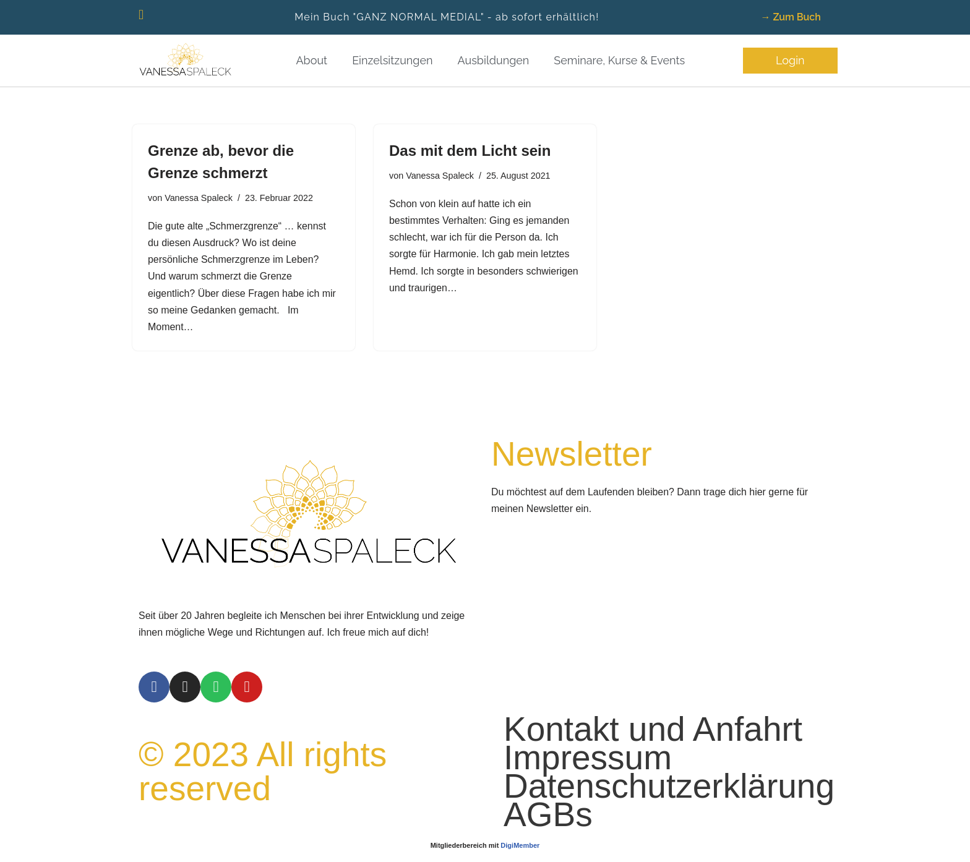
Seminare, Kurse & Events (619, 60)
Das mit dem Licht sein (470, 150)
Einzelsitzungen (392, 60)
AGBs (548, 841)
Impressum (588, 784)
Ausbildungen (494, 60)
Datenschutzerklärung (669, 813)
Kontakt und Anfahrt (653, 756)
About (311, 60)
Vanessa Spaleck (199, 198)
